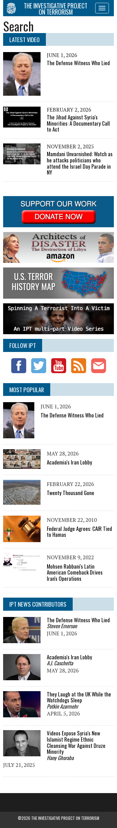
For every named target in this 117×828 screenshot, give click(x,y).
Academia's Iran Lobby (69, 462)
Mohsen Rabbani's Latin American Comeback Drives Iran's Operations (75, 572)
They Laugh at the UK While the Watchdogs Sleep (79, 697)
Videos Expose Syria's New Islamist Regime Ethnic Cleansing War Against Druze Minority (76, 742)
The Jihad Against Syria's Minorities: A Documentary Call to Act (78, 123)
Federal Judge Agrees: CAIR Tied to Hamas (79, 532)
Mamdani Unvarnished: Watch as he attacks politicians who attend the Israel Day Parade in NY (80, 163)
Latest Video (24, 39)
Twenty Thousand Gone (70, 493)
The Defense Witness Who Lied (78, 63)
